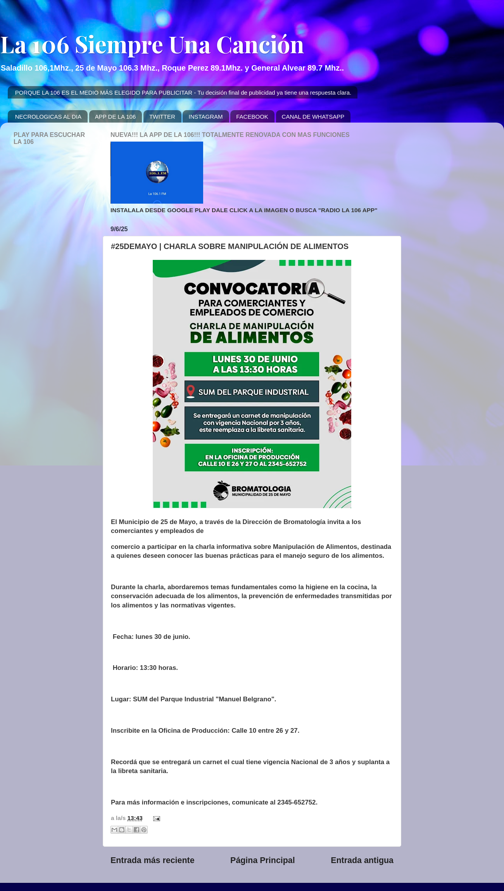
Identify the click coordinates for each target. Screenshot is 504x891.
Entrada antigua (362, 860)
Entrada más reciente (152, 860)
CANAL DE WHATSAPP (313, 116)
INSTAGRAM (205, 116)
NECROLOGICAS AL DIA (48, 116)
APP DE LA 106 (115, 116)
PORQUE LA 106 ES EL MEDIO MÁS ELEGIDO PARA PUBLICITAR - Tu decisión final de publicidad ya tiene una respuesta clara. (183, 92)
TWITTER (162, 116)
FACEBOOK (252, 116)
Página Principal (262, 860)
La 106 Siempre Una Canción (152, 43)
